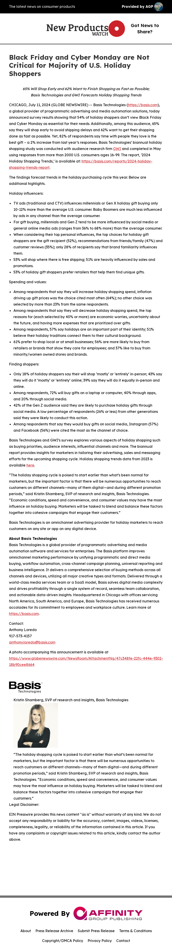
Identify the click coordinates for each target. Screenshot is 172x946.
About (25, 931)
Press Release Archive (54, 931)
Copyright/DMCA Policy (62, 940)
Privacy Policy (100, 940)
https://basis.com (143, 105)
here (30, 465)
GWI (117, 148)
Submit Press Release (96, 931)
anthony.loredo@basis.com (32, 642)
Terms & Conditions (135, 931)
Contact (123, 940)
